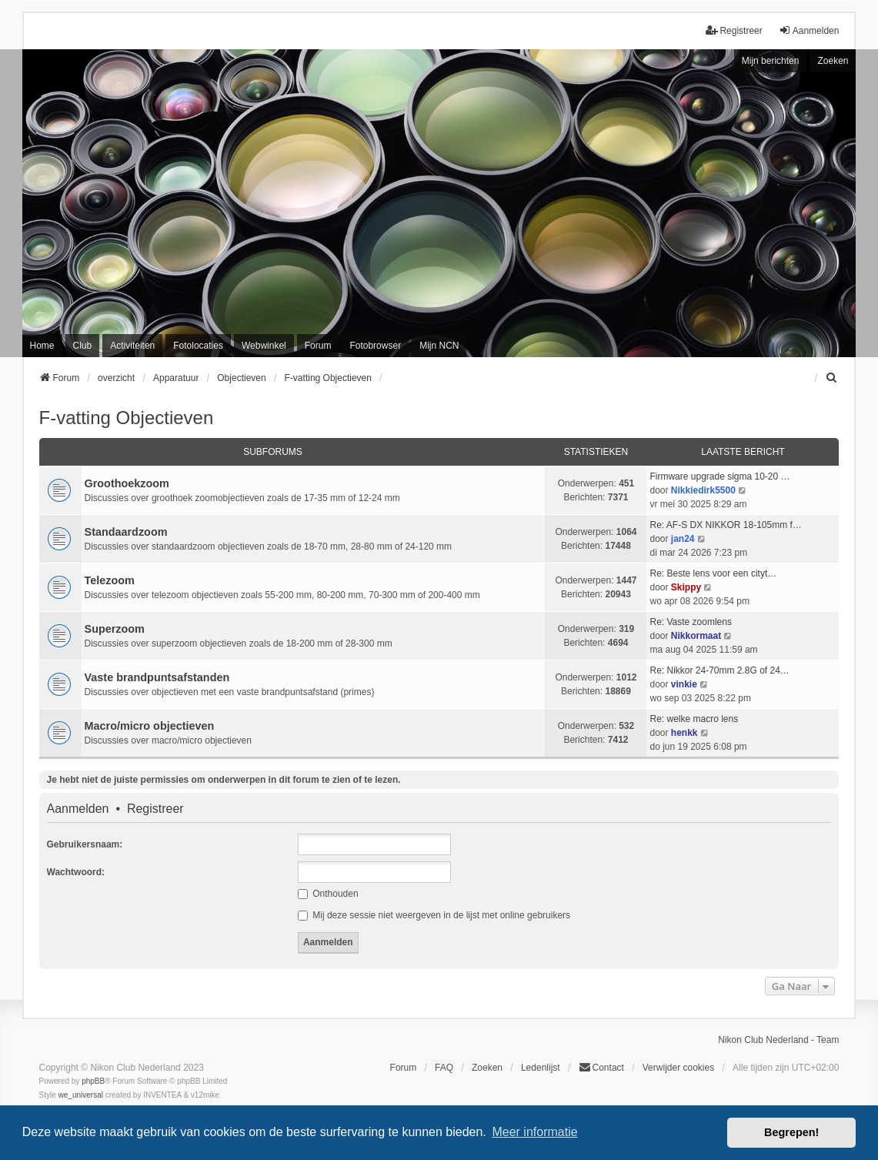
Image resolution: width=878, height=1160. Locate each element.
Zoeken (832, 60)
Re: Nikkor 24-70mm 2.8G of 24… (719, 670)
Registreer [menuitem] (734, 30)
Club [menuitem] (82, 345)
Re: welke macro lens (693, 719)
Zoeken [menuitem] (487, 1067)
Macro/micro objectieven (150, 726)
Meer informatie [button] (534, 1131)
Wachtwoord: (76, 872)
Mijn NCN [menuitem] (439, 345)
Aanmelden (78, 809)
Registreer (155, 809)
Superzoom (115, 629)
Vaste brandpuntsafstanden (157, 677)
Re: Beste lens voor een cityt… (712, 573)
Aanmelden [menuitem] (809, 30)
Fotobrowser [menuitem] (375, 345)
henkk (684, 732)
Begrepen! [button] (791, 1132)
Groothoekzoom (127, 483)
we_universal (80, 1095)
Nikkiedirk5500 (703, 490)
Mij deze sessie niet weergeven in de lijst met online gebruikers (434, 915)
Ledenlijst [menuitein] (540, 1067)
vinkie (684, 684)
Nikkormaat (696, 635)
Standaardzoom (126, 532)
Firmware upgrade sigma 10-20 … (719, 476)
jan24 (683, 538)
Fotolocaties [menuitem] (198, 345)
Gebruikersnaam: (85, 844)
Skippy (686, 587)
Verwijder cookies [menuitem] (678, 1067)
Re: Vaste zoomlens (690, 622)
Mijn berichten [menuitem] (771, 60)
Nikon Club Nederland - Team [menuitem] (778, 1040)
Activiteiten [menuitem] (132, 345)
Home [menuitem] (42, 345)
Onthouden (328, 893)
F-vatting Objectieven (126, 417)
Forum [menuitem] (318, 345)
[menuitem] (832, 378)
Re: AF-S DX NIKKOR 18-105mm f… (725, 525)
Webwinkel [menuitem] (264, 345)
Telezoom (110, 580)
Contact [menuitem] (601, 1067)
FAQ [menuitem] (444, 1067)
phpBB (93, 1081)
